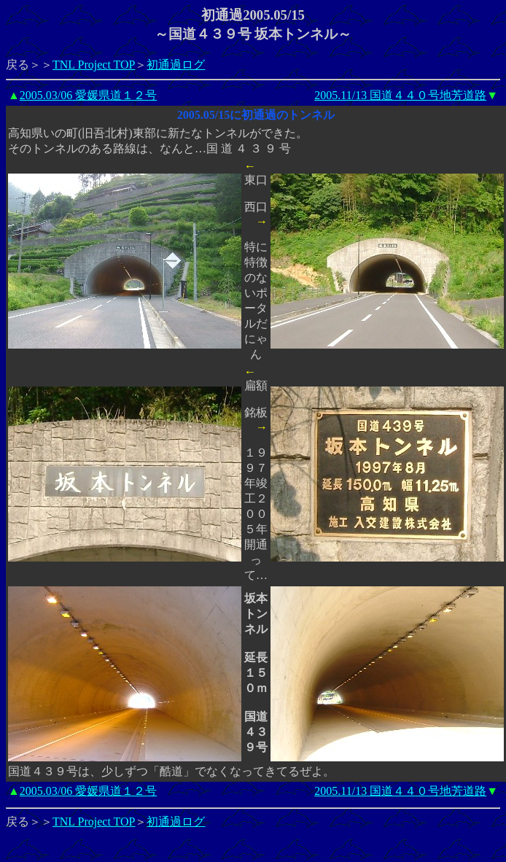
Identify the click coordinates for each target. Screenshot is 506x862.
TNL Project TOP (93, 64)
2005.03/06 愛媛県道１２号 (88, 95)
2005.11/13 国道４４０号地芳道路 (400, 95)
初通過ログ (176, 64)
